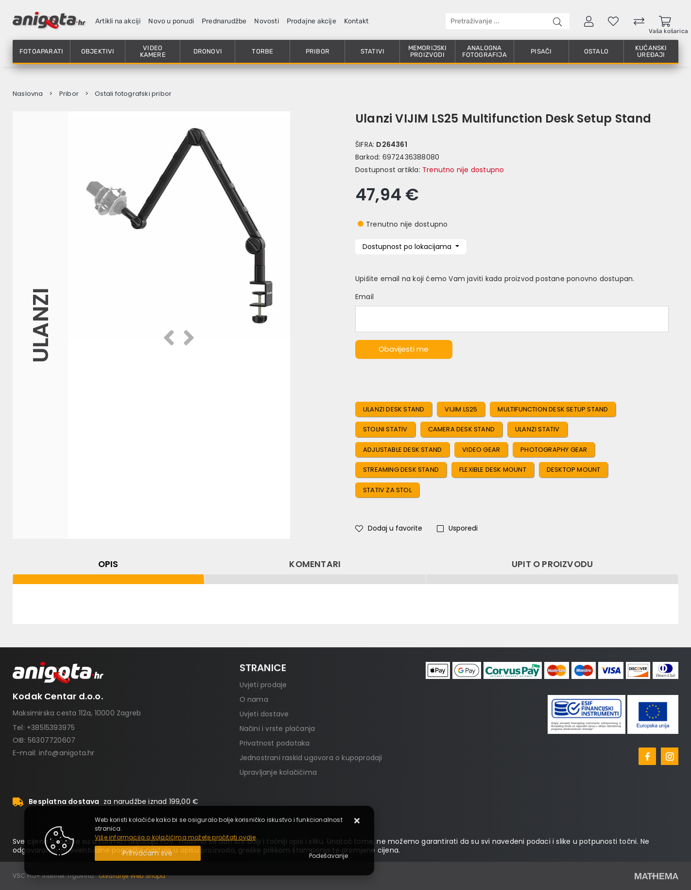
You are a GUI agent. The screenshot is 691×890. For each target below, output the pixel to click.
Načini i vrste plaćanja (277, 728)
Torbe (262, 51)
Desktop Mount (574, 469)
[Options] (328, 856)
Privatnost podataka (275, 743)
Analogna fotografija (484, 51)
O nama (254, 699)
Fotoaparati (41, 51)
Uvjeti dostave (264, 714)
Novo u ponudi (171, 21)
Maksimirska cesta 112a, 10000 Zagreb (77, 713)
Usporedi (457, 528)
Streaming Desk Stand (401, 469)
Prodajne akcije (311, 21)
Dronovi (207, 51)
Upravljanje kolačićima (278, 772)
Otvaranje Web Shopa (132, 876)
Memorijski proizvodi (427, 51)
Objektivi (98, 51)
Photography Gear (553, 449)
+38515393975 (51, 727)
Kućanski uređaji (651, 51)
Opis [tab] (108, 564)
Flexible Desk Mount (492, 469)
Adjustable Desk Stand (402, 449)
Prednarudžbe (224, 21)
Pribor (317, 51)
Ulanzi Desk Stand (393, 409)
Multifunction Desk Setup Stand (553, 409)
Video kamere (153, 51)
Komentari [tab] (315, 564)
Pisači (541, 51)
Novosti (266, 21)
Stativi (372, 51)
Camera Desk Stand (461, 429)
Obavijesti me (404, 349)
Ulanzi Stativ (537, 429)
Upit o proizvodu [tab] (552, 564)
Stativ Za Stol (387, 490)
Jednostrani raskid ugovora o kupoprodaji (311, 758)
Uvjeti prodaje (263, 685)
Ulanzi (40, 325)
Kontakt (356, 21)
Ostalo (596, 51)
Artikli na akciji (117, 21)
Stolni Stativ (385, 429)
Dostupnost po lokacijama (408, 246)
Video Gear (481, 449)
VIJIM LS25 (461, 409)
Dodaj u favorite (388, 528)
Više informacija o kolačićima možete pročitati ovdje (175, 837)
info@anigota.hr (67, 753)
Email (364, 297)
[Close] (148, 853)
